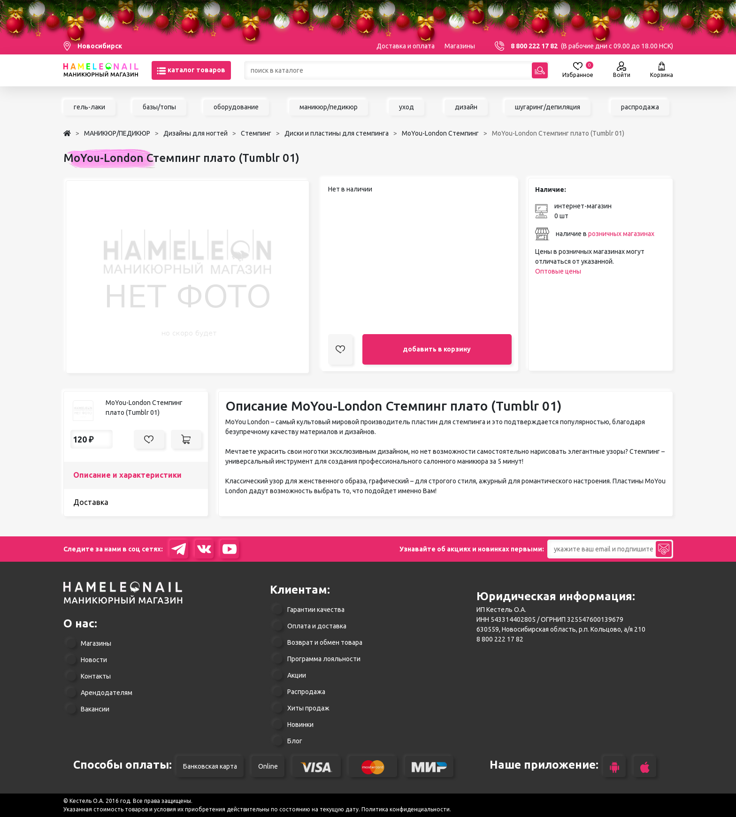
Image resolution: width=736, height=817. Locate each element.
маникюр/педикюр (328, 107)
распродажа (640, 107)
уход (406, 107)
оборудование (236, 107)
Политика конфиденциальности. (406, 809)
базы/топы (159, 107)
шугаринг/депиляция (547, 107)
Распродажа (306, 691)
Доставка (90, 502)
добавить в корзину (437, 349)
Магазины (460, 46)
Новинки (300, 724)
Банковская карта (210, 766)
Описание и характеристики (127, 475)
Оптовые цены (558, 271)
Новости (94, 660)
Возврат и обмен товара (324, 642)
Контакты (96, 676)
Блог (294, 741)
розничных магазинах (621, 233)
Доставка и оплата (405, 46)
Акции (296, 675)
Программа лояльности (323, 659)
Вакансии (95, 709)
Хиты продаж (308, 708)
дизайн (466, 107)
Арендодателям (106, 692)
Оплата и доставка (316, 626)
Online (268, 766)
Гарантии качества (316, 609)
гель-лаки (89, 107)
